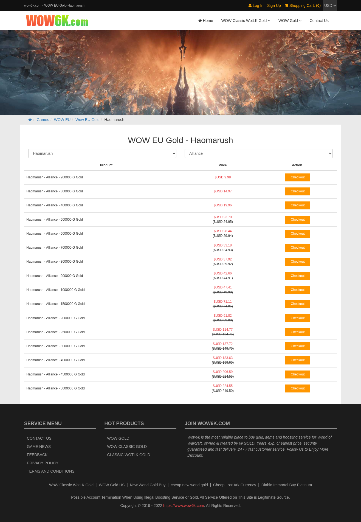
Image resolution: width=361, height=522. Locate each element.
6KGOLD (247, 443)
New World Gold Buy (148, 485)
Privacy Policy (42, 463)
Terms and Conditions (50, 471)
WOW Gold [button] (289, 20)
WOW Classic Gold (127, 446)
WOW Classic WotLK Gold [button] (245, 20)
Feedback (37, 455)
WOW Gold (118, 438)
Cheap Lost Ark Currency (234, 485)
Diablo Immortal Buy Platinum (286, 485)
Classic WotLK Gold (128, 455)
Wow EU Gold (87, 119)
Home (205, 20)
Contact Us (319, 20)
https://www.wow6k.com (183, 505)
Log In (256, 5)
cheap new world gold (189, 485)
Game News (39, 446)
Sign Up (274, 5)
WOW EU (62, 119)
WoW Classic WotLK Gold (71, 485)
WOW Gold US (112, 485)
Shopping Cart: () (303, 5)
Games (43, 119)
